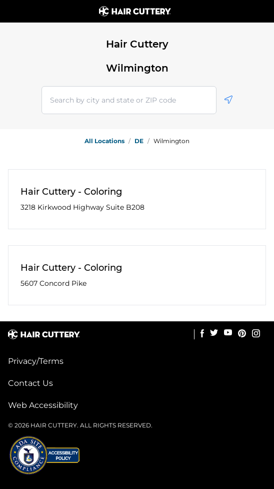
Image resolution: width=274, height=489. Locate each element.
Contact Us (30, 383)
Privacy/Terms (36, 361)
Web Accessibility (43, 405)
